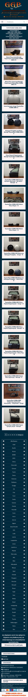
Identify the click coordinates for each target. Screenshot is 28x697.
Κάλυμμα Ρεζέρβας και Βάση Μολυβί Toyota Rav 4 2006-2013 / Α (14, 132)
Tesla (13, 615)
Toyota (14, 619)
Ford (14, 496)
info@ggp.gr (5, 669)
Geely (14, 499)
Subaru (14, 609)
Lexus (14, 544)
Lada (14, 533)
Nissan (14, 568)
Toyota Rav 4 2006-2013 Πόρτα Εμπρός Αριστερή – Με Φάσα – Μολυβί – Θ (13, 181)
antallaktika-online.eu (16, 693)
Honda (14, 506)
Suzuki (14, 612)
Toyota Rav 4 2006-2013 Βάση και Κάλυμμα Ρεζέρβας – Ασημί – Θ (14, 253)
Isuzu (13, 513)
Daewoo (13, 479)
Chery (14, 461)
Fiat (14, 492)
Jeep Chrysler (14, 526)
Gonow (14, 502)
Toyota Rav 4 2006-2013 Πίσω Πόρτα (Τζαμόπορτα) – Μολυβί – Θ (14, 327)
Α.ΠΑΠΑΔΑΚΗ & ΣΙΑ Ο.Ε (7, 665)
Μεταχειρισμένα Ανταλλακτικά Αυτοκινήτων (14, 695)
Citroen (14, 468)
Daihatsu (13, 482)
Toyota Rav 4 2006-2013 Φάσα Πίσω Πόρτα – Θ (14, 204)
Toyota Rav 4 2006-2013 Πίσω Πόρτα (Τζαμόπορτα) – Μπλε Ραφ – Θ (14, 353)
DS (14, 489)
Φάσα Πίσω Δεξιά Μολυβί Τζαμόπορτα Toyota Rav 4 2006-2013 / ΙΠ (13, 58)
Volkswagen (13, 622)
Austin (14, 448)
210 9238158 (22, 12)
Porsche (14, 581)
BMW (14, 455)
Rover (14, 588)
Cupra (14, 472)
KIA (14, 530)
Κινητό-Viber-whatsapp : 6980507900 (14, 16)
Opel (14, 571)
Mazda (14, 550)
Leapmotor (14, 540)
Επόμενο (20, 435)
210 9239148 (14, 12)
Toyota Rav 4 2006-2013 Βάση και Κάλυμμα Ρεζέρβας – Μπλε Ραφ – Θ (14, 279)
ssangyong (14, 605)
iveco (13, 516)
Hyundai (14, 509)
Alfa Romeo (14, 441)
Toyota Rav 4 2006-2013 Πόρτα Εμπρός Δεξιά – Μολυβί (14, 425)
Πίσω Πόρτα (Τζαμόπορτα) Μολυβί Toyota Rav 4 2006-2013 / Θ (14, 156)
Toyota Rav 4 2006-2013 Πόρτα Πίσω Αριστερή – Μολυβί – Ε (14, 376)
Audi (14, 444)
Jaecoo (14, 520)
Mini (14, 561)
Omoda (14, 574)
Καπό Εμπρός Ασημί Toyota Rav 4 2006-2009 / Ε (14, 106)
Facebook (4, 656)
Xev (14, 629)
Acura (14, 451)
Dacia (14, 475)
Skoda (14, 598)
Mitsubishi (14, 564)
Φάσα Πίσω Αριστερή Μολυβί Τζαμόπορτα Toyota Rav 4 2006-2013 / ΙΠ (13, 83)
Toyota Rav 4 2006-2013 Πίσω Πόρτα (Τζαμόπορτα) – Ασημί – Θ (14, 303)
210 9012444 (6, 12)
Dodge (14, 485)
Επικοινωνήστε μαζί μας (14, 645)
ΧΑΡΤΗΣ (4, 659)
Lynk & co (14, 547)
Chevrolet (14, 465)
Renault (14, 585)
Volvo (14, 626)
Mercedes (14, 554)
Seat (14, 595)
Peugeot (13, 578)
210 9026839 (14, 14)
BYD (14, 458)
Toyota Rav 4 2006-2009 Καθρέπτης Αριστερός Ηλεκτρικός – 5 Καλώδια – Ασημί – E (13, 402)
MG (14, 557)
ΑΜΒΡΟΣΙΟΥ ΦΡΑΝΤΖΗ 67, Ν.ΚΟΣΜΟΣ (13, 11)
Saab (14, 591)
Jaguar (14, 523)
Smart (14, 602)
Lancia (14, 537)
